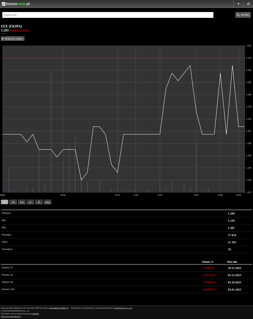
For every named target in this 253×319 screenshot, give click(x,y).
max (47, 201)
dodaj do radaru (13, 38)
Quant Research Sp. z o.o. (123, 308)
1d (4, 201)
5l (39, 201)
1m (22, 201)
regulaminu (35, 314)
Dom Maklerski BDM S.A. (59, 308)
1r (30, 201)
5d (13, 201)
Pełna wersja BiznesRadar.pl (11, 316)
